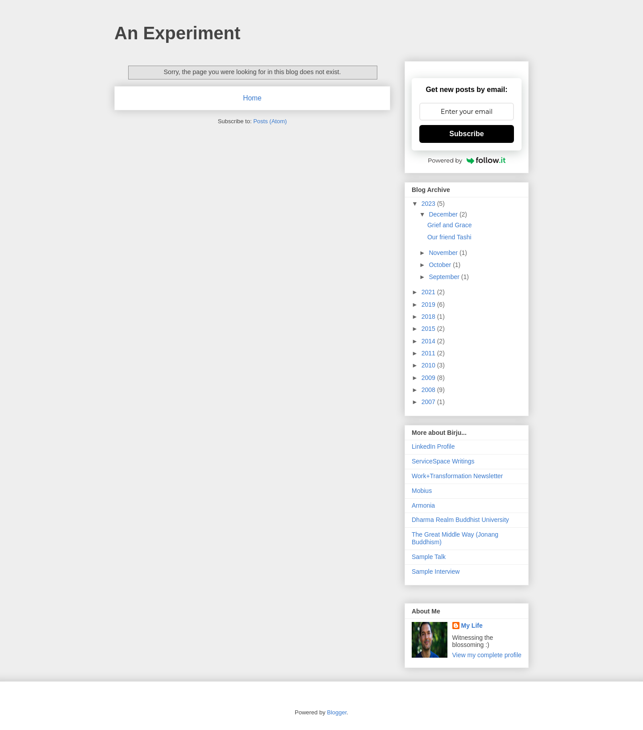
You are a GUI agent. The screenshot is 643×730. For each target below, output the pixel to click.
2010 (429, 365)
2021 (429, 292)
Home (252, 98)
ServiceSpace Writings (443, 461)
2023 (429, 203)
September (445, 276)
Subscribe (466, 134)
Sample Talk (429, 556)
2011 (429, 353)
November (444, 252)
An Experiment (177, 33)
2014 (429, 341)
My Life (472, 625)
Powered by (466, 160)
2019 (429, 304)
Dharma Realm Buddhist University (460, 519)
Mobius (422, 490)
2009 (429, 377)
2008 (429, 389)
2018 (429, 316)
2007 (429, 401)
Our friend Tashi (449, 237)
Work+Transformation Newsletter (457, 476)
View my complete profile (487, 655)
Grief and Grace (449, 225)
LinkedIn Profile (433, 446)
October (441, 264)
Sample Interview (435, 571)
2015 (429, 328)
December (444, 214)
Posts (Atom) (270, 121)
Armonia (423, 505)
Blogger (337, 712)
